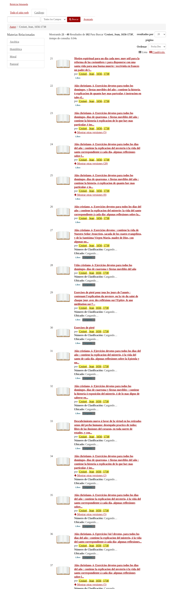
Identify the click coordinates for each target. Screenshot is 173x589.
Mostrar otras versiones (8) (90, 202)
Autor (13, 26)
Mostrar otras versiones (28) (91, 163)
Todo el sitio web (19, 12)
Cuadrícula (157, 52)
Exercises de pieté (84, 350)
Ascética (14, 41)
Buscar (73, 19)
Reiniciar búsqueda (19, 4)
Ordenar (142, 46)
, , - (94, 73)
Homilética (16, 49)
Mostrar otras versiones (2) (90, 498)
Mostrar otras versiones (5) (90, 132)
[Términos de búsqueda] (23, 19)
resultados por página (145, 37)
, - (93, 296)
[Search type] (53, 19)
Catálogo (39, 12)
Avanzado (88, 19)
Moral (13, 56)
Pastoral (14, 64)
